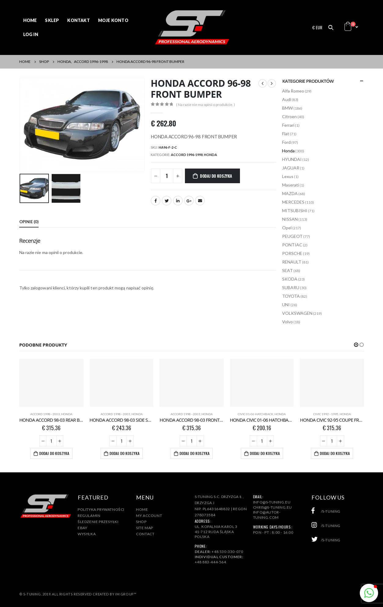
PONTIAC (292, 244)
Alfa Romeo (293, 90)
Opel (287, 227)
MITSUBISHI (294, 210)
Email (200, 200)
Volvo (287, 321)
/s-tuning (326, 511)
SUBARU (290, 287)
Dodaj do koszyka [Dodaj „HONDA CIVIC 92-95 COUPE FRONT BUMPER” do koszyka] (335, 453)
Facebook (155, 200)
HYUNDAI (292, 159)
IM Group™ (125, 594)
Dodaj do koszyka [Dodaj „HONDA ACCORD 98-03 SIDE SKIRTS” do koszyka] (124, 453)
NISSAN (290, 219)
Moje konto (113, 20)
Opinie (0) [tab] (29, 221)
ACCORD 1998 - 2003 (45, 414)
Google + (189, 200)
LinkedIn (178, 200)
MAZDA (290, 193)
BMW (287, 108)
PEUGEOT (292, 236)
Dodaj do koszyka (216, 176)
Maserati (290, 184)
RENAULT (291, 261)
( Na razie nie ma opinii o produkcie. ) (205, 104)
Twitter (166, 200)
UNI (286, 304)
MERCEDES (293, 202)
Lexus (287, 176)
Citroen (289, 116)
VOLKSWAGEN (297, 313)
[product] (51, 383)
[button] (356, 344)
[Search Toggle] (331, 27)
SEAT (287, 270)
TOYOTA (291, 296)
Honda (210, 155)
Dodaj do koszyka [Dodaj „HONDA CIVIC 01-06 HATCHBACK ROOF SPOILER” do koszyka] (265, 453)
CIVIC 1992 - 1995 (325, 414)
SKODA (289, 279)
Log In (30, 34)
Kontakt (78, 20)
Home (30, 20)
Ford (286, 142)
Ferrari (288, 125)
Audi (286, 99)
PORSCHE (292, 253)
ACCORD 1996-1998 (187, 155)
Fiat (285, 133)
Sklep (52, 20)
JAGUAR (290, 167)
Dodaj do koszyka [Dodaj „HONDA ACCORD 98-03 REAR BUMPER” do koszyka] (54, 453)
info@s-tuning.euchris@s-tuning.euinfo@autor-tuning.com (272, 510)
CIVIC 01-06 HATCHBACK (255, 414)
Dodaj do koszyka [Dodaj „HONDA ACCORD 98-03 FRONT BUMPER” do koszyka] (194, 453)
